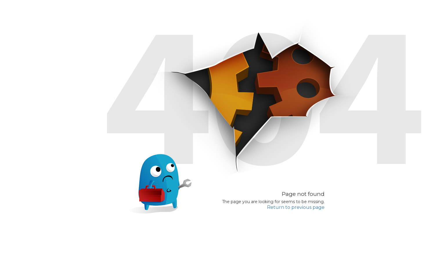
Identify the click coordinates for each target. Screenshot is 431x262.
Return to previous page (295, 207)
